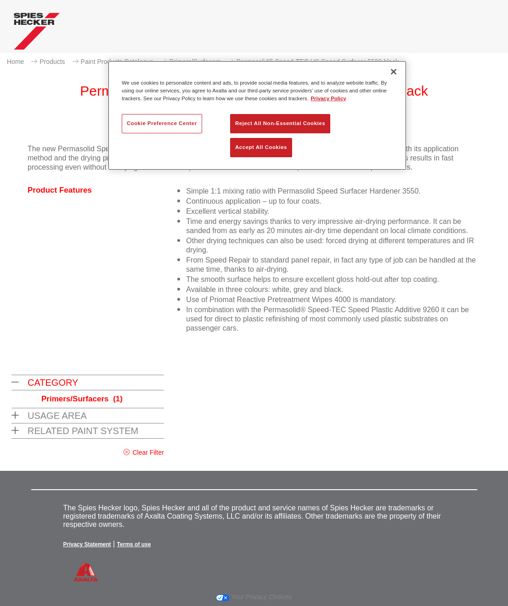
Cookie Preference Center (162, 123)
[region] (257, 115)
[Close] (394, 72)
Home (15, 61)
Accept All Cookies (261, 147)
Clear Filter (148, 452)
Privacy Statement (87, 544)
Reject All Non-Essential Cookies (280, 123)
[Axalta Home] (37, 33)
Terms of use (134, 544)
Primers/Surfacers (82, 398)
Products (52, 61)
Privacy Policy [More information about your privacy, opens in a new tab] (328, 98)
